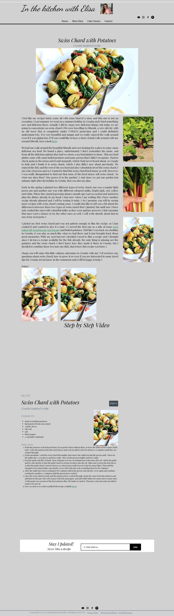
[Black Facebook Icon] (147, 17)
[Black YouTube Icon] (138, 17)
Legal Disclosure (125, 612)
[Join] (135, 547)
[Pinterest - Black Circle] (152, 17)
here (54, 141)
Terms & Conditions (108, 612)
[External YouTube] (87, 356)
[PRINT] (113, 403)
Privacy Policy (92, 612)
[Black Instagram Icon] (143, 17)
